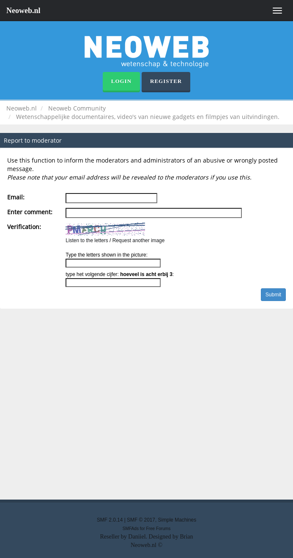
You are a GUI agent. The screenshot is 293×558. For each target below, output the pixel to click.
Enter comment (29, 212)
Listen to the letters (87, 240)
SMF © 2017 (141, 520)
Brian (186, 536)
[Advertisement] (146, 406)
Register (166, 81)
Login (121, 81)
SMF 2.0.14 (110, 520)
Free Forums (158, 528)
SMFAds (131, 528)
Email (15, 197)
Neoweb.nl (23, 10)
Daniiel (136, 536)
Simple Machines (177, 520)
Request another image (138, 240)
